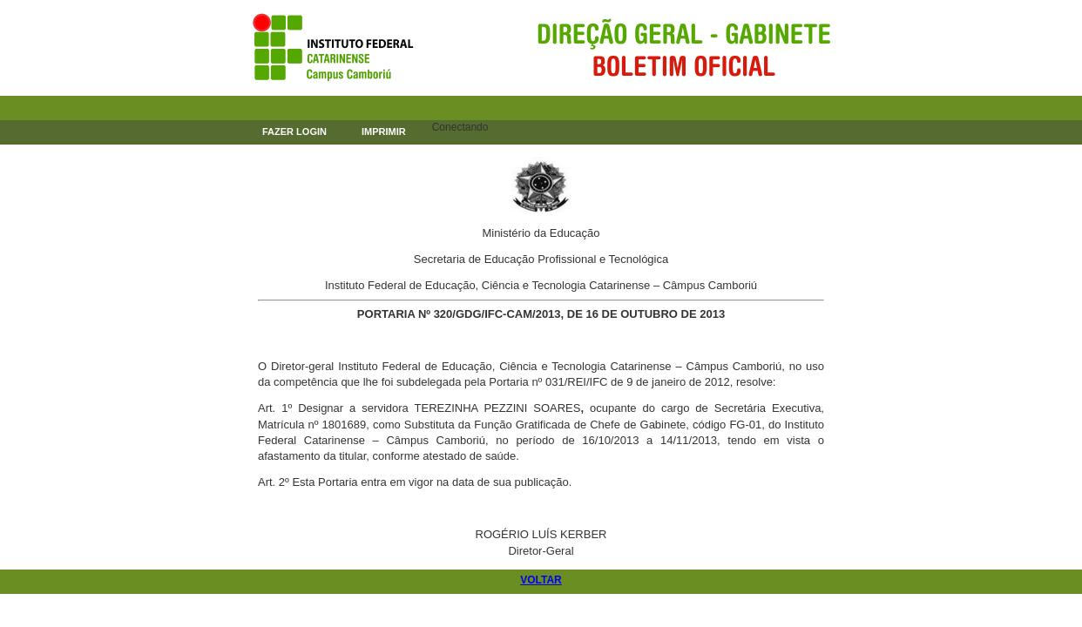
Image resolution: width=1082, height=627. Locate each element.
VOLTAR (541, 580)
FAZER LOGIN (294, 131)
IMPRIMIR (384, 131)
